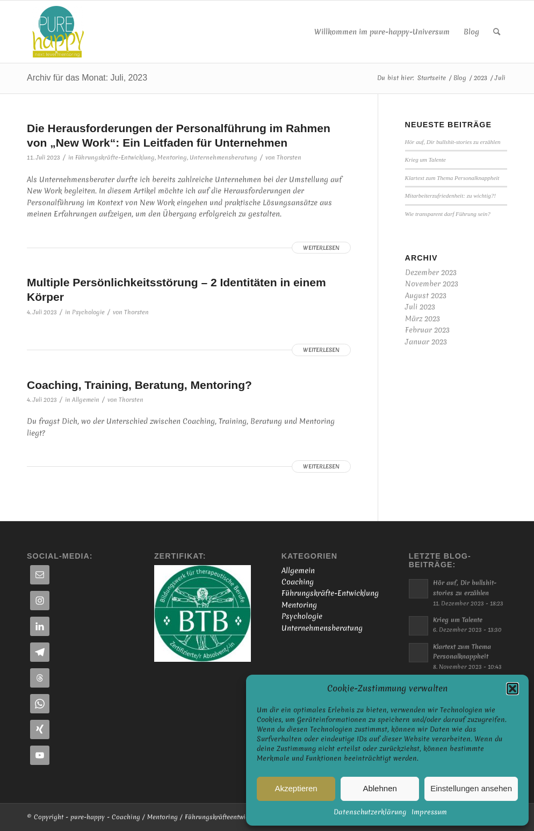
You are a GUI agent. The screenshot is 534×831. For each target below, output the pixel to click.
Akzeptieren (296, 788)
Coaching (298, 582)
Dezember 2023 (431, 272)
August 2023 (425, 295)
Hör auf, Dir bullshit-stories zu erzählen (453, 142)
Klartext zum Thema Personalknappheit (452, 178)
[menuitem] (382, 32)
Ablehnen (379, 788)
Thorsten (289, 157)
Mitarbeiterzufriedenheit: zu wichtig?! (450, 195)
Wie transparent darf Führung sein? (447, 214)
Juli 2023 (420, 307)
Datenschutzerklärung (370, 811)
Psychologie (88, 312)
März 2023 (422, 318)
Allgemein (85, 399)
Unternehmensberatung (223, 157)
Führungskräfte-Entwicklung (115, 157)
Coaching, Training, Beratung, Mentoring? (139, 385)
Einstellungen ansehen (471, 788)
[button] (512, 688)
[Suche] (496, 32)
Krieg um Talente (425, 159)
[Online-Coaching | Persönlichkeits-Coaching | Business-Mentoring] (58, 31)
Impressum (429, 811)
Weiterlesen (321, 247)
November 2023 (431, 283)
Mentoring (172, 157)
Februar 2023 (427, 330)
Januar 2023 (426, 341)
